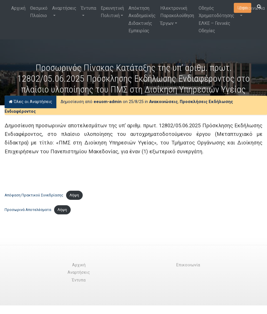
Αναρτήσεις (64, 8)
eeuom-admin (108, 101)
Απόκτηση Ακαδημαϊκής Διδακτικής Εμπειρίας (142, 19)
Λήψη (74, 195)
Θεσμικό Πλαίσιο (39, 11)
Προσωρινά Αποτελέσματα (28, 210)
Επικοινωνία (252, 8)
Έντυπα (88, 8)
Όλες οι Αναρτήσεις (30, 101)
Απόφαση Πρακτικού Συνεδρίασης (34, 195)
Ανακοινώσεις (163, 101)
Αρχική (18, 8)
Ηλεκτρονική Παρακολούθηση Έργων (177, 15)
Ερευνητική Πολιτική (112, 11)
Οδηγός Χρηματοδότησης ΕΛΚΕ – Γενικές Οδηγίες (216, 19)
